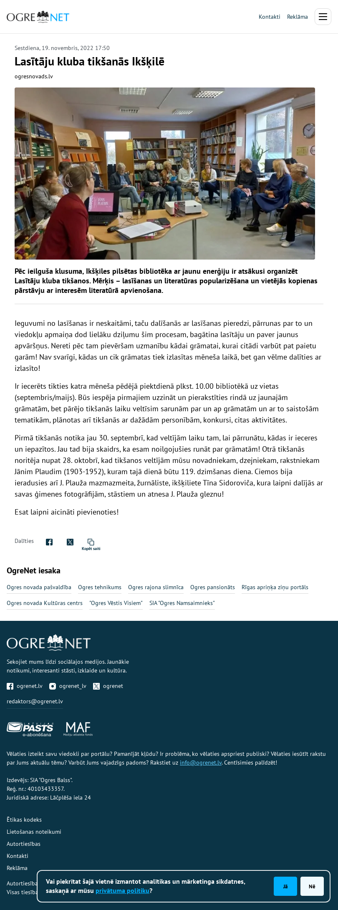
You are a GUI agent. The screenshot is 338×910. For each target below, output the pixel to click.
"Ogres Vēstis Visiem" (116, 603)
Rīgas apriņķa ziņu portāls (275, 587)
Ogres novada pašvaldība (39, 587)
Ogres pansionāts (212, 587)
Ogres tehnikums (99, 587)
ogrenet (108, 686)
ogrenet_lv (67, 686)
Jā (285, 886)
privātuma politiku (122, 890)
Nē (312, 886)
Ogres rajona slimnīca (156, 587)
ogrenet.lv (25, 686)
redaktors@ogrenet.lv (35, 701)
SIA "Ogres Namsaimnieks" (182, 603)
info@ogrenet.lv (201, 762)
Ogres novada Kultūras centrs (45, 603)
